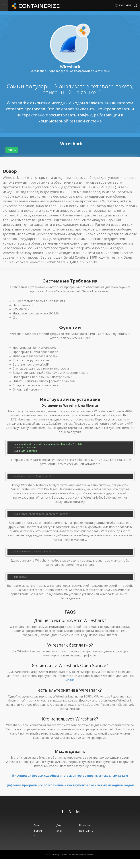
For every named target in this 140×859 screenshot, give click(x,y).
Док (58, 825)
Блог (59, 830)
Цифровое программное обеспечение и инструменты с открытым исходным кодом (70, 785)
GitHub (12, 150)
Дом (36, 825)
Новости (84, 825)
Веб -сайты (86, 830)
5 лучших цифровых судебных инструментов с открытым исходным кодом (70, 776)
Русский (123, 5)
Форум (38, 830)
